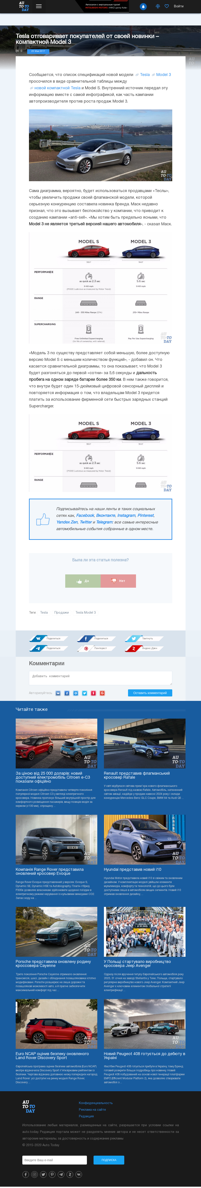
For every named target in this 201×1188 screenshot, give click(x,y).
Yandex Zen (66, 522)
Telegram (104, 522)
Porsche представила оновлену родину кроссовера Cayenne (53, 965)
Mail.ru (75, 694)
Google (102, 694)
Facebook (85, 516)
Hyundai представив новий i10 (132, 871)
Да (83, 581)
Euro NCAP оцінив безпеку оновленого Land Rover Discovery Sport (52, 1057)
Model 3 (163, 75)
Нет (118, 581)
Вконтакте (105, 516)
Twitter (86, 522)
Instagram (126, 516)
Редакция (86, 1117)
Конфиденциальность (96, 1104)
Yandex (93, 694)
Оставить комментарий (150, 694)
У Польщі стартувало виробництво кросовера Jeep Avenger (137, 965)
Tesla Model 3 (85, 612)
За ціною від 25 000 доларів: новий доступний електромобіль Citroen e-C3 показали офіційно (53, 779)
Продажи (61, 612)
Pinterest (145, 516)
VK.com (58, 694)
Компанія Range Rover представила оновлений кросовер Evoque (50, 873)
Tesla (145, 75)
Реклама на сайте (92, 1111)
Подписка (109, 1161)
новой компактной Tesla (57, 88)
